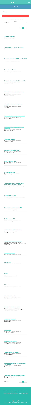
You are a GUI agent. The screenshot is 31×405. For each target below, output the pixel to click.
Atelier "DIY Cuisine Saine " (10, 161)
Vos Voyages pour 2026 (9, 218)
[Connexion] (13, 2)
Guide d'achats (7, 262)
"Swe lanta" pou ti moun (9, 36)
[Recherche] (11, 2)
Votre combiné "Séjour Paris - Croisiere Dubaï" (14, 116)
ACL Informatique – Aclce (23, 393)
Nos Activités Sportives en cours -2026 (13, 207)
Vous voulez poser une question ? (11, 352)
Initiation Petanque (8, 284)
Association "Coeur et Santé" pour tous (13, 229)
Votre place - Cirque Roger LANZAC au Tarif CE (14, 80)
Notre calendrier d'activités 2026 (11, 150)
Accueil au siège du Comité (10, 319)
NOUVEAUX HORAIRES (9, 253)
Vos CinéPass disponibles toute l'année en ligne (14, 375)
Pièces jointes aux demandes (10, 341)
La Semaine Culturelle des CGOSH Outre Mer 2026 (15, 58)
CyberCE (11, 393)
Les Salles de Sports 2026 (10, 195)
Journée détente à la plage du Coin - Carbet (13, 47)
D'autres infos (7, 330)
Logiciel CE (8, 393)
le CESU (6, 273)
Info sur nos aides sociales (10, 295)
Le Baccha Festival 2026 (9, 172)
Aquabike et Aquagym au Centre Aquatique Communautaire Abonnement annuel (14, 184)
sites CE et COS (16, 393)
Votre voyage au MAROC (9, 139)
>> (26, 381)
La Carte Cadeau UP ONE (9, 69)
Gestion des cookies (24, 402)
